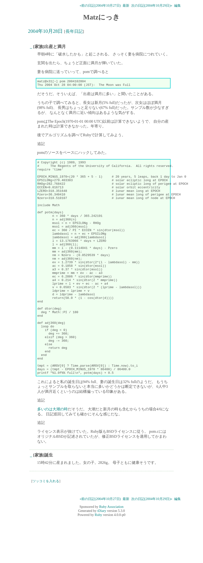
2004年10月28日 (45, 31)
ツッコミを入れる (45, 525)
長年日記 (74, 31)
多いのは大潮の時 (52, 453)
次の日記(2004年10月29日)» (151, 5)
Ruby (98, 559)
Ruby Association (111, 551)
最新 (126, 5)
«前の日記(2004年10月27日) (100, 5)
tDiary (101, 555)
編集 (177, 5)
